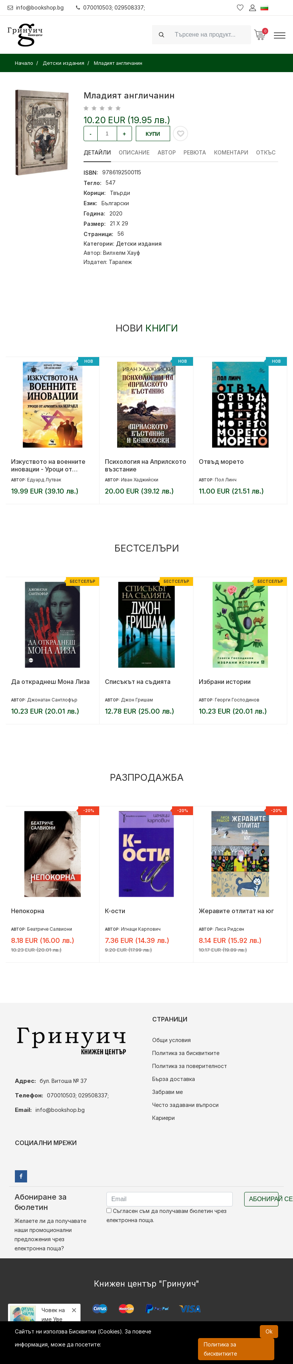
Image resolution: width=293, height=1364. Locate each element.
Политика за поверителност (189, 1066)
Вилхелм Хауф (121, 252)
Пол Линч (226, 480)
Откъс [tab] (267, 152)
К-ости (115, 911)
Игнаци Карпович (141, 929)
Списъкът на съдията (138, 681)
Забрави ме (167, 1092)
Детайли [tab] (97, 152)
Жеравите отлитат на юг (236, 911)
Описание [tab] (134, 152)
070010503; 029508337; (111, 7)
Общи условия (171, 1040)
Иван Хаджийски (139, 480)
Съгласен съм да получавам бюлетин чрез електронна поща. (166, 1215)
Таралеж (120, 262)
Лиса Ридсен (229, 929)
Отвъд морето (221, 461)
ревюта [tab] (195, 152)
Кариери (163, 1118)
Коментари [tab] (232, 152)
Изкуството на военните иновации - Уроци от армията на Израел (48, 465)
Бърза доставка (173, 1079)
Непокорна (27, 911)
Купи (153, 134)
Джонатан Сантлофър (52, 700)
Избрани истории (225, 681)
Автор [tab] (167, 152)
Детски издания (139, 243)
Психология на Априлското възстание (145, 465)
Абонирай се (264, 1199)
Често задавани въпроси (185, 1105)
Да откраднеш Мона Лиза (50, 681)
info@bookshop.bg (36, 7)
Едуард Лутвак (44, 480)
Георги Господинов (237, 700)
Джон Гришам (137, 700)
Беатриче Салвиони (49, 929)
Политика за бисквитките (185, 1053)
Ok (269, 1331)
